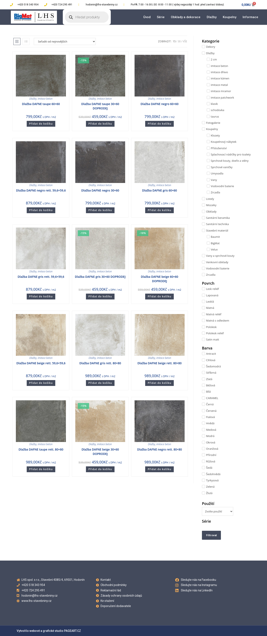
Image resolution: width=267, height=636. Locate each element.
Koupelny (229, 17)
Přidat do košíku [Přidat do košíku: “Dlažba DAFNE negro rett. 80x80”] (159, 469)
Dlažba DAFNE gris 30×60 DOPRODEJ (100, 277)
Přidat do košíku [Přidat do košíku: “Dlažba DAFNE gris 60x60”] (159, 210)
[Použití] (217, 511)
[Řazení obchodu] (65, 41)
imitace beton (45, 98)
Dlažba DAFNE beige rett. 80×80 (159, 363)
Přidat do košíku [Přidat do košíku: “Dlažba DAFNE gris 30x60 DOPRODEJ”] (100, 296)
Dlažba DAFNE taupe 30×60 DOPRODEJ (100, 106)
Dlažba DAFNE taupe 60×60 (41, 104)
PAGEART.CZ (72, 630)
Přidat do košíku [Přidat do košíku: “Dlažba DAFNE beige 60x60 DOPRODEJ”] (159, 296)
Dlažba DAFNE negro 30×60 (100, 190)
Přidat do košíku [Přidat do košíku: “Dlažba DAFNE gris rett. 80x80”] (100, 383)
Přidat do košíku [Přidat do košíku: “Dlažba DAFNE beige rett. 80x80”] (159, 383)
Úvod (147, 17)
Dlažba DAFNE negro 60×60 (160, 104)
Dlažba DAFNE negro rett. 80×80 (159, 449)
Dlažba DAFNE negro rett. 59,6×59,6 (41, 190)
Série (161, 17)
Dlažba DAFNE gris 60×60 (159, 190)
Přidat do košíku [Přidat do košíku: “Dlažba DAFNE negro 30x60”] (100, 210)
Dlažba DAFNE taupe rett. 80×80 (41, 449)
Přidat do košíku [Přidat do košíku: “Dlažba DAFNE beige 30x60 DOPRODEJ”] (100, 469)
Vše (185, 41)
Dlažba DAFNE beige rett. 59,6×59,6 (40, 363)
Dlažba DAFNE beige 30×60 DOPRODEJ (100, 451)
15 (174, 41)
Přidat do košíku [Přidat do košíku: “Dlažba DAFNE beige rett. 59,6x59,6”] (41, 383)
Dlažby (212, 17)
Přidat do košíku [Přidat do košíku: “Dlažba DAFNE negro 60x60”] (159, 123)
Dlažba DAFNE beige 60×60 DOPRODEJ (159, 279)
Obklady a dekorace (185, 17)
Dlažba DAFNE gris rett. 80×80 (100, 363)
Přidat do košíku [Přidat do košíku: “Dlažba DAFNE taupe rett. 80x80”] (41, 469)
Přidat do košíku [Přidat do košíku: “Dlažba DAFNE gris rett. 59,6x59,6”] (41, 296)
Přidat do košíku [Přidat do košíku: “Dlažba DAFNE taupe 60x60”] (41, 123)
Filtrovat (211, 535)
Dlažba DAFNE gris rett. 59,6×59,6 (41, 277)
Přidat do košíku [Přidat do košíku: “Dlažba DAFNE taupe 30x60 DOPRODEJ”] (100, 123)
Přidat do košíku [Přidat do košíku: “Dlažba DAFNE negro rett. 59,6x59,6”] (41, 210)
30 (179, 41)
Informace (250, 17)
